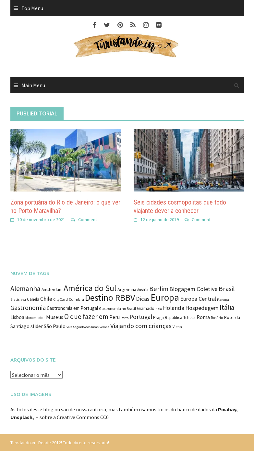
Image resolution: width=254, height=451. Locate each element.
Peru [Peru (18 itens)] (114, 317)
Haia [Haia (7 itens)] (158, 309)
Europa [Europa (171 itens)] (165, 297)
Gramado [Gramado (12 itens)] (145, 308)
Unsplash (21, 417)
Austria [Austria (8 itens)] (142, 289)
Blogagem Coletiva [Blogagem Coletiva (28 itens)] (193, 289)
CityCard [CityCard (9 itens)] (60, 299)
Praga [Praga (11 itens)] (158, 317)
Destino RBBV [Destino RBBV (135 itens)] (110, 297)
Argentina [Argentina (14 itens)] (126, 289)
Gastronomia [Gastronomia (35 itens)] (28, 307)
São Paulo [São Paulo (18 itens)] (55, 326)
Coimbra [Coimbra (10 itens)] (76, 299)
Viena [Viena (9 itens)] (177, 326)
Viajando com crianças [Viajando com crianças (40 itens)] (141, 326)
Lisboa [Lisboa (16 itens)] (17, 317)
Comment (87, 219)
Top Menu (32, 8)
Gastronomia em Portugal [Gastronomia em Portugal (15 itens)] (72, 308)
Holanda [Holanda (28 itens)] (173, 308)
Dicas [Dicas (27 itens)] (143, 298)
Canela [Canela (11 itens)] (33, 299)
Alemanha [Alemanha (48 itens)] (25, 288)
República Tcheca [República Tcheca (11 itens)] (180, 317)
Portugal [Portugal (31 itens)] (140, 317)
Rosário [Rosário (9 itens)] (217, 317)
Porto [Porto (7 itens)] (124, 318)
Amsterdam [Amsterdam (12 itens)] (52, 289)
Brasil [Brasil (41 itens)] (227, 289)
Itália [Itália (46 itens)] (227, 307)
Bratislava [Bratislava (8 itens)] (18, 299)
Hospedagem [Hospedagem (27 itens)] (202, 308)
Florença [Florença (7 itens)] (223, 300)
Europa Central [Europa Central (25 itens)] (198, 298)
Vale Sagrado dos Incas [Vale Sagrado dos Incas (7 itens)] (83, 327)
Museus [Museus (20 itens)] (54, 317)
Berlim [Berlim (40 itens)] (158, 289)
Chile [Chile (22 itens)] (46, 298)
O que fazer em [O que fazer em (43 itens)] (86, 316)
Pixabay (227, 409)
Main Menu (33, 85)
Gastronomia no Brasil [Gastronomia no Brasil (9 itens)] (117, 308)
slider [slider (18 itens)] (36, 326)
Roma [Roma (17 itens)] (203, 317)
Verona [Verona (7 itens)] (104, 327)
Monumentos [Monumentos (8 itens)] (35, 317)
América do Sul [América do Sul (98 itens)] (90, 288)
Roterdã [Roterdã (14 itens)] (232, 317)
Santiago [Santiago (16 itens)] (20, 326)
